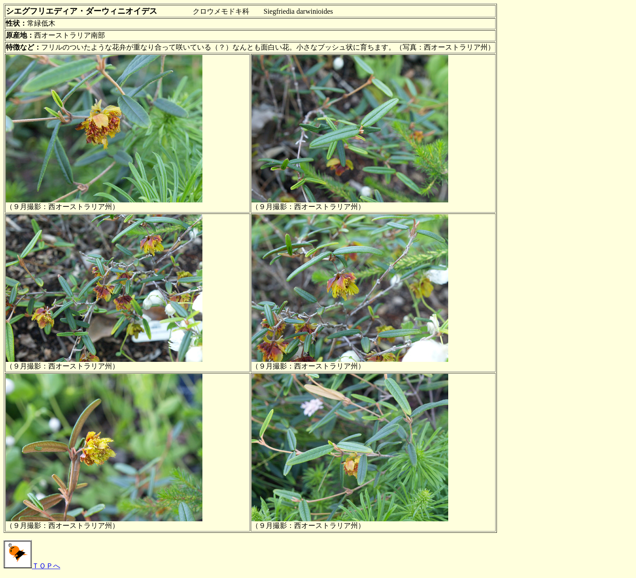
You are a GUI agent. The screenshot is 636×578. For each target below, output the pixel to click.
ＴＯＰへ (32, 566)
